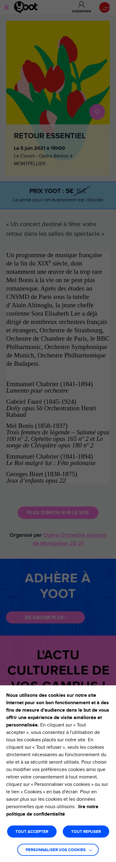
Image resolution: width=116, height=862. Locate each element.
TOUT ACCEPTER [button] (31, 832)
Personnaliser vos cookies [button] (56, 850)
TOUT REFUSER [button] (86, 832)
